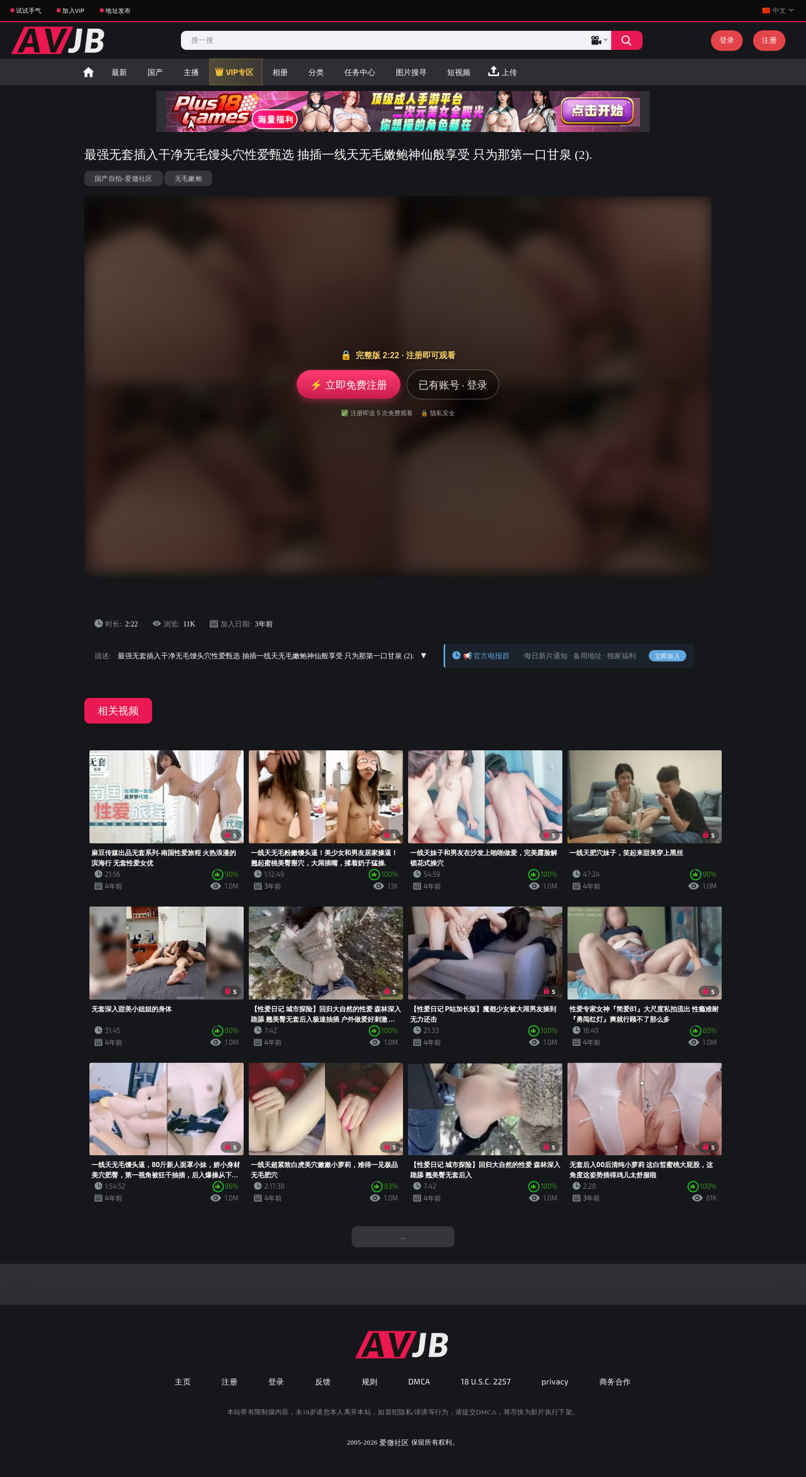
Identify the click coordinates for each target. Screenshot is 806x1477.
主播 (191, 72)
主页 (183, 1381)
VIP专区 (239, 72)
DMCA (419, 1381)
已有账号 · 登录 (452, 384)
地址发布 (118, 10)
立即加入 (667, 655)
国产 (155, 72)
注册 (769, 39)
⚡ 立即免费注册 (348, 384)
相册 (280, 72)
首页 (88, 72)
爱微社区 (394, 1442)
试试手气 (28, 10)
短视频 (458, 72)
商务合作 (615, 1381)
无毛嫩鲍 (188, 178)
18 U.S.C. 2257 (486, 1381)
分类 (316, 72)
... (403, 1236)
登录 (727, 39)
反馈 (323, 1381)
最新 (119, 72)
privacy (555, 1381)
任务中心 (359, 72)
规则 (370, 1381)
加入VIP (73, 10)
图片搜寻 (411, 72)
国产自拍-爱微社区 (124, 178)
